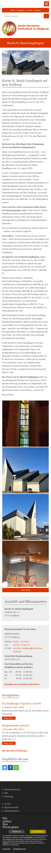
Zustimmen (38, 832)
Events (29, 10)
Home (13, 10)
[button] (4, 767)
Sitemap (37, 10)
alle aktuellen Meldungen (15, 750)
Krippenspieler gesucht (15, 725)
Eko (5, 792)
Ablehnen (16, 832)
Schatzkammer (10, 810)
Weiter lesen (8, 718)
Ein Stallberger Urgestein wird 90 (21, 703)
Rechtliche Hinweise (19, 849)
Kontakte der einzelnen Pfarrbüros (22, 684)
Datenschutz (6, 849)
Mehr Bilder (25, 590)
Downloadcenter (11, 789)
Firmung (7, 796)
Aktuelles (21, 10)
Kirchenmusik (10, 807)
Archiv (6, 803)
